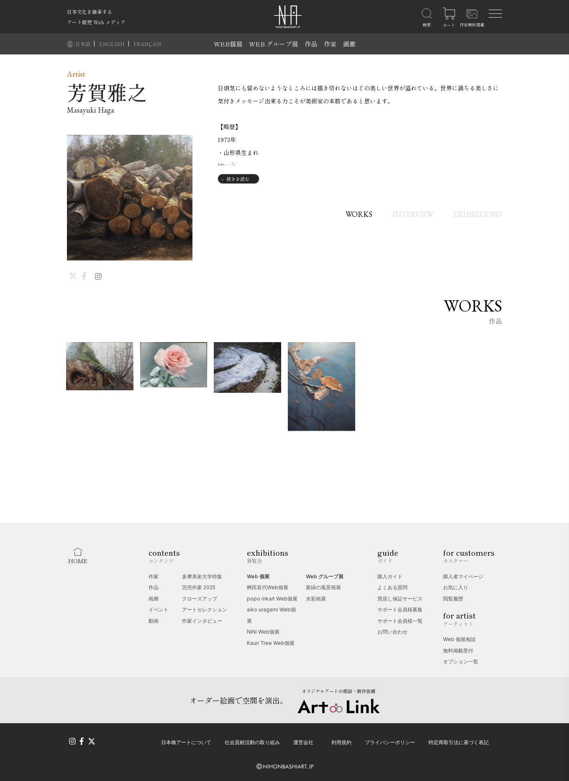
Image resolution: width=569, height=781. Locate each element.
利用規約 (341, 742)
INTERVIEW (412, 214)
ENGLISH (112, 43)
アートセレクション (204, 609)
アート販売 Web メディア (96, 22)
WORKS (359, 214)
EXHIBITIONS (478, 214)
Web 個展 (258, 576)
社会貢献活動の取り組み (252, 742)
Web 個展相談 (459, 639)
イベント (159, 609)
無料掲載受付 (458, 650)
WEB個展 (228, 43)
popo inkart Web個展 (272, 598)
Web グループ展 (324, 576)
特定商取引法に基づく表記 (458, 742)
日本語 (83, 43)
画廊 (349, 43)
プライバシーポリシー (390, 742)
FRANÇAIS (147, 43)
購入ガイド (389, 576)
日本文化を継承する (89, 11)
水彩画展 (316, 598)
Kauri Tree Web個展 (271, 643)
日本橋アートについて (186, 742)
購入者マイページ (463, 576)
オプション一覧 (460, 661)
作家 (330, 43)
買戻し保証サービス (400, 598)
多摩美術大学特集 (202, 576)
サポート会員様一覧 (400, 621)
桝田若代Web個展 (267, 587)
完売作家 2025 (198, 587)
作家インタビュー (202, 621)
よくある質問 (392, 587)
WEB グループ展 (273, 43)
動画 (154, 621)
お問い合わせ (392, 632)
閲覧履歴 (453, 598)
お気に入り (455, 587)
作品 (311, 43)
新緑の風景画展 (323, 587)
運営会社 (303, 742)
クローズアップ (199, 598)
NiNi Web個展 (263, 632)
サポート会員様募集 (400, 609)
